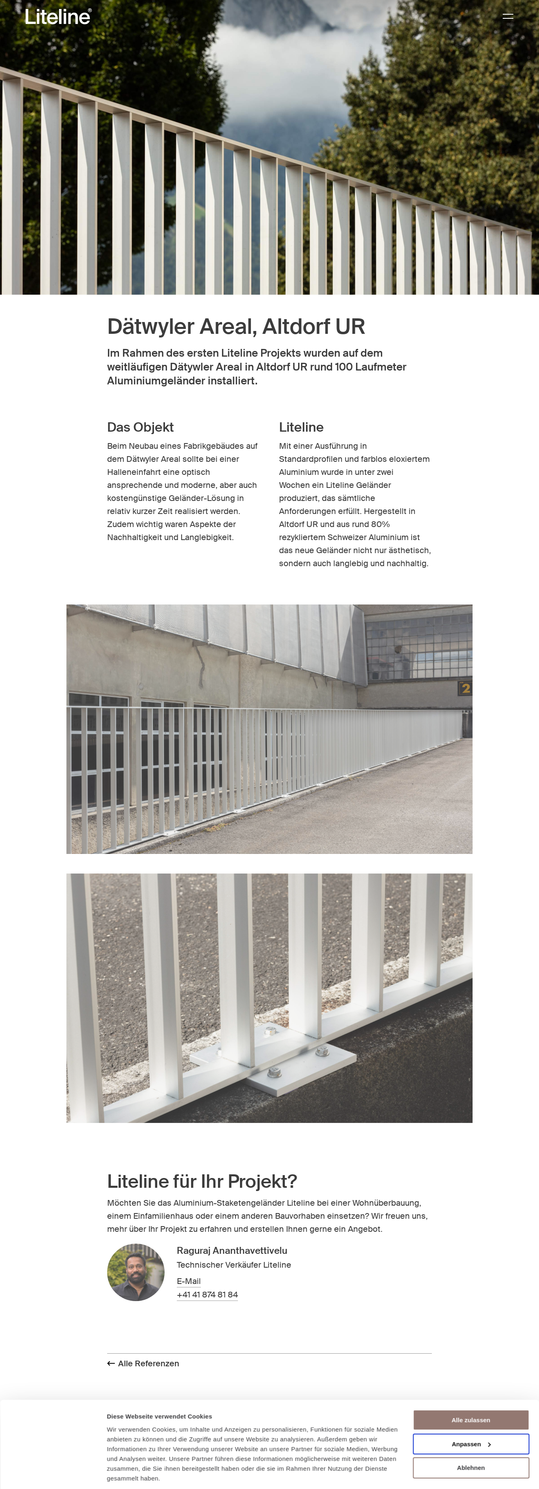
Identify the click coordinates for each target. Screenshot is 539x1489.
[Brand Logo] (59, 16)
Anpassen (471, 1416)
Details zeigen (127, 1472)
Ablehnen (471, 1439)
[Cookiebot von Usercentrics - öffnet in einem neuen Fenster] (52, 1473)
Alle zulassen (470, 1392)
